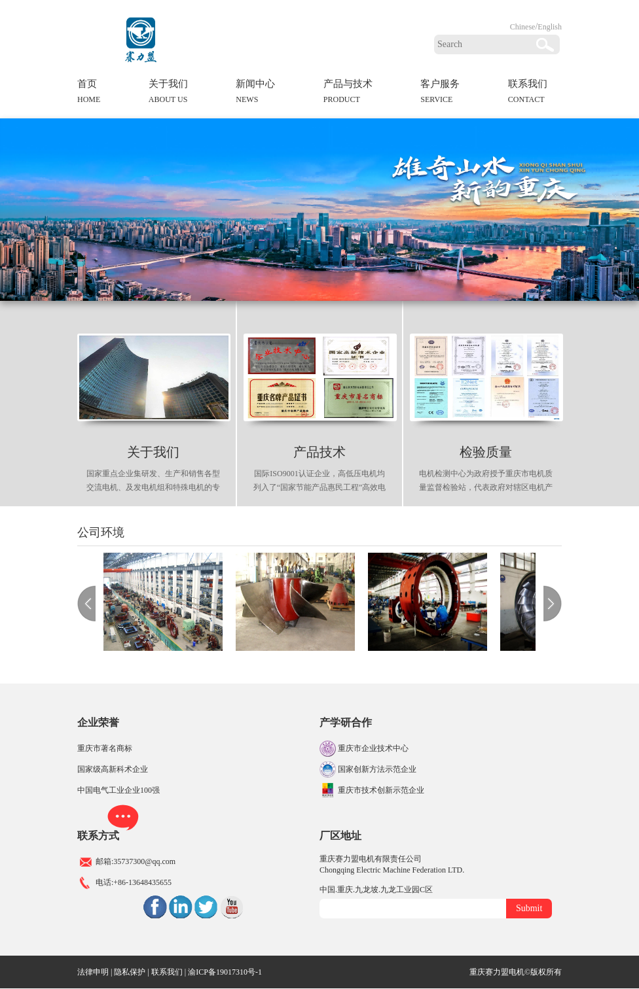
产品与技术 (348, 93)
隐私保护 (129, 972)
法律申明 (93, 972)
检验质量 (486, 452)
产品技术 (319, 452)
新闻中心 (255, 93)
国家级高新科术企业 (112, 769)
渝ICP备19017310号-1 (225, 972)
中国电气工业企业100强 (118, 790)
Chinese (523, 26)
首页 (88, 93)
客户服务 (440, 93)
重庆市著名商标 (104, 748)
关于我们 (168, 93)
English (550, 26)
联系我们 (527, 93)
